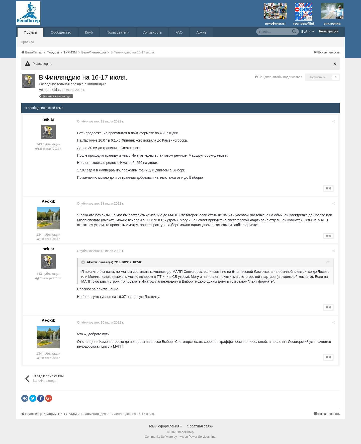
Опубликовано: (100, 121)
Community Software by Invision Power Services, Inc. (180, 436)
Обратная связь (200, 426)
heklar (55, 90)
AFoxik (48, 201)
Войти (307, 31)
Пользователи (118, 32)
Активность (152, 32)
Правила (27, 42)
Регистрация (328, 31)
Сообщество (61, 32)
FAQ (179, 32)
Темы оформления (165, 426)
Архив (201, 32)
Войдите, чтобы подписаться (280, 77)
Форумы (30, 32)
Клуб (89, 32)
